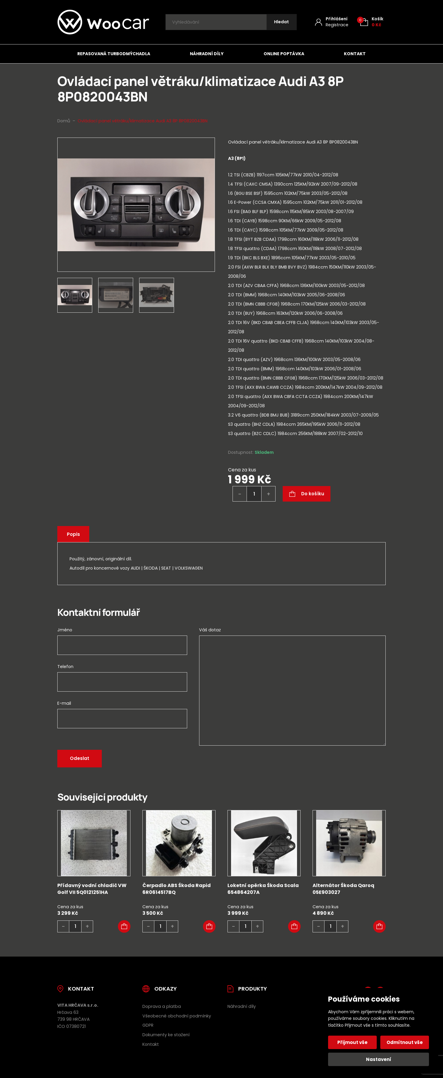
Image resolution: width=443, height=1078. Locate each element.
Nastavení (378, 1059)
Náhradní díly (207, 54)
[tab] (307, 296)
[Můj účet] (332, 22)
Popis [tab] (73, 534)
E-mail (64, 703)
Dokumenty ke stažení (166, 1035)
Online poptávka (284, 54)
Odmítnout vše (405, 1042)
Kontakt (355, 54)
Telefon (65, 667)
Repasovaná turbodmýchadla (113, 54)
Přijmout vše (353, 1042)
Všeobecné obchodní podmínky (176, 1016)
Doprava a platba (161, 1006)
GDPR (147, 1025)
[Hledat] (281, 22)
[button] (124, 926)
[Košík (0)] (372, 22)
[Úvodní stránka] (103, 22)
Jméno (64, 630)
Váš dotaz (210, 630)
